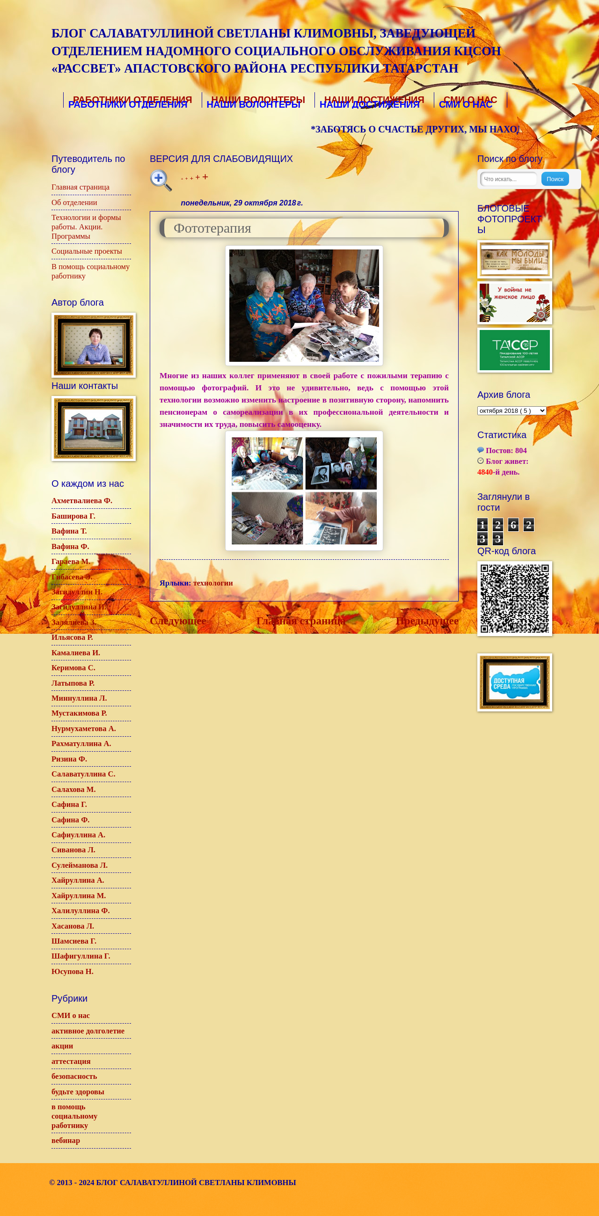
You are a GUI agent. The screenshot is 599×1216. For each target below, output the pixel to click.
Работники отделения (131, 100)
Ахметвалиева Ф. (81, 500)
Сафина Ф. (70, 819)
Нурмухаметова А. (83, 728)
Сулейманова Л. (79, 865)
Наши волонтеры (257, 100)
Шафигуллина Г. (80, 956)
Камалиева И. (75, 652)
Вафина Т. (69, 531)
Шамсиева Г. (73, 941)
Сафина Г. (69, 804)
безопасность (74, 1076)
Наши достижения (373, 100)
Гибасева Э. (72, 576)
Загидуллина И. (78, 606)
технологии (213, 583)
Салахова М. (73, 789)
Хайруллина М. (78, 895)
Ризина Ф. (69, 759)
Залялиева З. (73, 622)
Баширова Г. (73, 516)
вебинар (65, 1140)
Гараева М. (70, 561)
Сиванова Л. (73, 849)
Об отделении (74, 202)
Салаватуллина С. (83, 773)
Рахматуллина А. (81, 743)
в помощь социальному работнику (74, 1116)
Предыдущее (427, 621)
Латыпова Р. (73, 683)
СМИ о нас (70, 1015)
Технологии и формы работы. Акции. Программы (86, 227)
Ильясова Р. (72, 637)
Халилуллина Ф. (80, 910)
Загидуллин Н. (76, 591)
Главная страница (301, 621)
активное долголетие (87, 1030)
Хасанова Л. (72, 926)
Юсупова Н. (72, 971)
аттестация (71, 1061)
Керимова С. (73, 667)
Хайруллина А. (77, 880)
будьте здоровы (77, 1091)
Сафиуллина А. (78, 834)
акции (62, 1045)
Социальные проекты (86, 251)
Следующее (178, 621)
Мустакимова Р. (79, 713)
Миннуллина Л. (79, 698)
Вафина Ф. (70, 546)
